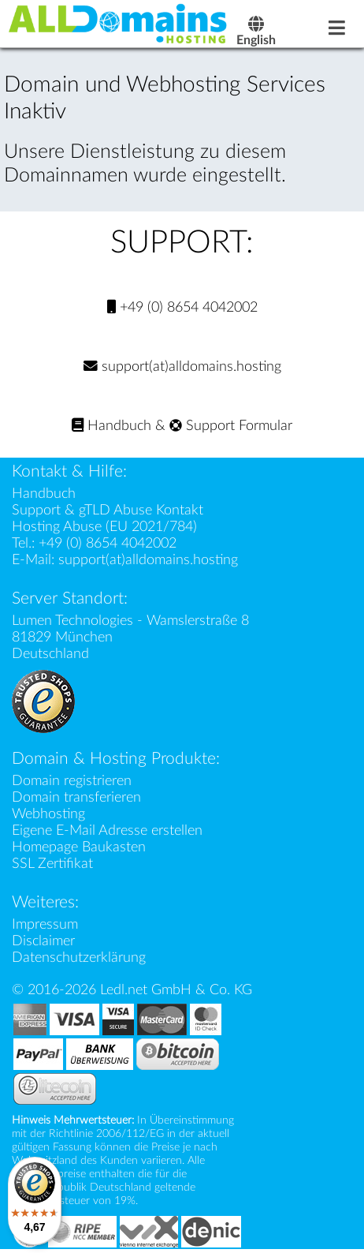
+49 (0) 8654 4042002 (182, 307)
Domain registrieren (72, 780)
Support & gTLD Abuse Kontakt (107, 510)
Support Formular (230, 425)
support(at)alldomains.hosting (182, 366)
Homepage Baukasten (79, 847)
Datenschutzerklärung (79, 957)
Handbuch (111, 425)
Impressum (45, 924)
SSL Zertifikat (52, 863)
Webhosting (48, 814)
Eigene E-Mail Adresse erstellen (107, 830)
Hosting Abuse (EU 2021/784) (104, 526)
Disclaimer (43, 941)
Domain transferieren (76, 797)
